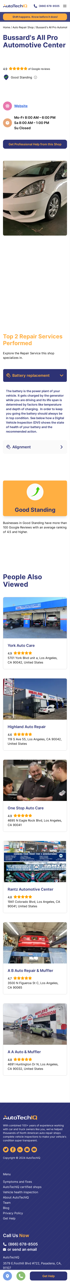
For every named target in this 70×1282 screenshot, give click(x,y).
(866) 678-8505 (47, 6)
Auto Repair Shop (23, 27)
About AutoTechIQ (16, 1197)
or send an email (20, 1249)
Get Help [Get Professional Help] (48, 1276)
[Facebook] (13, 1149)
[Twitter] (6, 1149)
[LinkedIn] (20, 1149)
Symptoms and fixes (17, 1181)
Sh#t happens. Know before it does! (35, 16)
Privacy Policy (13, 1213)
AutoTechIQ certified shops (22, 1187)
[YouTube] (34, 1149)
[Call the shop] (20, 1276)
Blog (6, 1208)
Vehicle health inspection (20, 1192)
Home (6, 27)
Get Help (9, 1218)
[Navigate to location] (7, 1276)
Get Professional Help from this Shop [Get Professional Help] (35, 144)
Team (7, 1202)
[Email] (27, 1149)
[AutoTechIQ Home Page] (15, 6)
